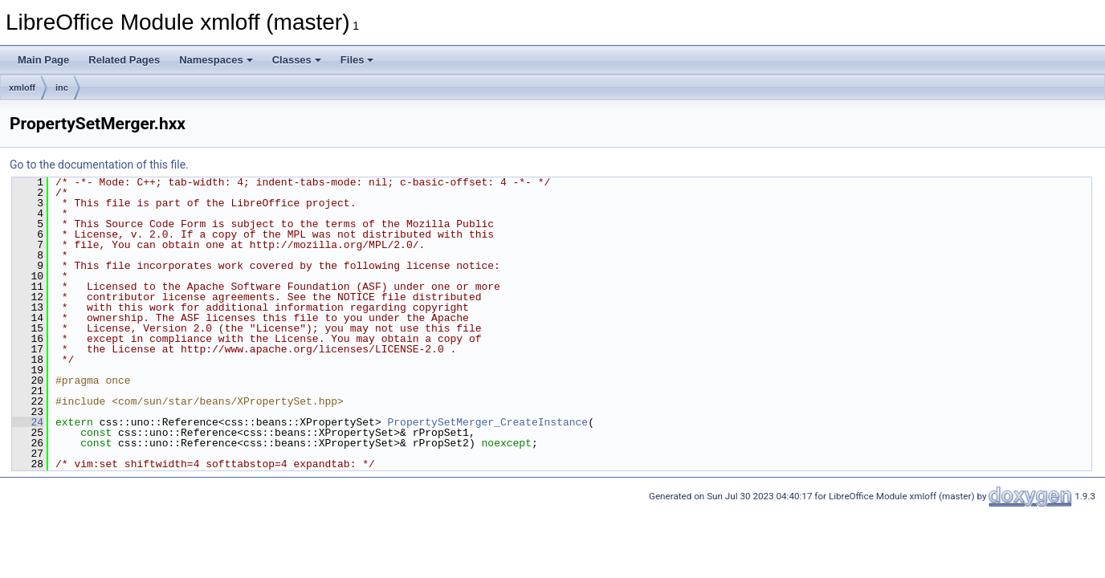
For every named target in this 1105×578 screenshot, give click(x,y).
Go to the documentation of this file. (99, 164)
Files (357, 60)
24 (27, 422)
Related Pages (124, 60)
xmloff (22, 87)
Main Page (43, 60)
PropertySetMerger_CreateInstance (487, 422)
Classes (296, 60)
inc (61, 87)
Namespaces (216, 60)
